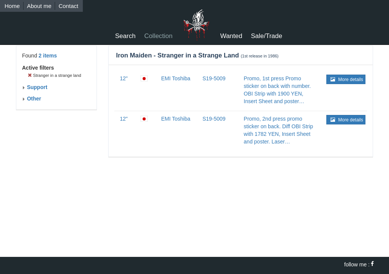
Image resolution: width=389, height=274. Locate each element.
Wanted (231, 36)
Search (125, 36)
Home (12, 6)
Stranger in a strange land (54, 75)
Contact (68, 6)
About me (39, 6)
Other (31, 99)
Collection (158, 36)
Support (34, 87)
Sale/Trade (266, 36)
